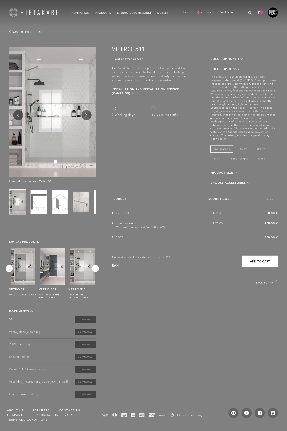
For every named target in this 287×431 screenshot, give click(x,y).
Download (85, 319)
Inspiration (80, 12)
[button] (21, 311)
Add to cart (260, 261)
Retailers (41, 410)
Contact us (69, 410)
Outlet (163, 12)
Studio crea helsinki (134, 12)
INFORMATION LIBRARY (54, 415)
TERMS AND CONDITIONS (27, 419)
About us (15, 410)
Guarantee (16, 415)
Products (103, 12)
